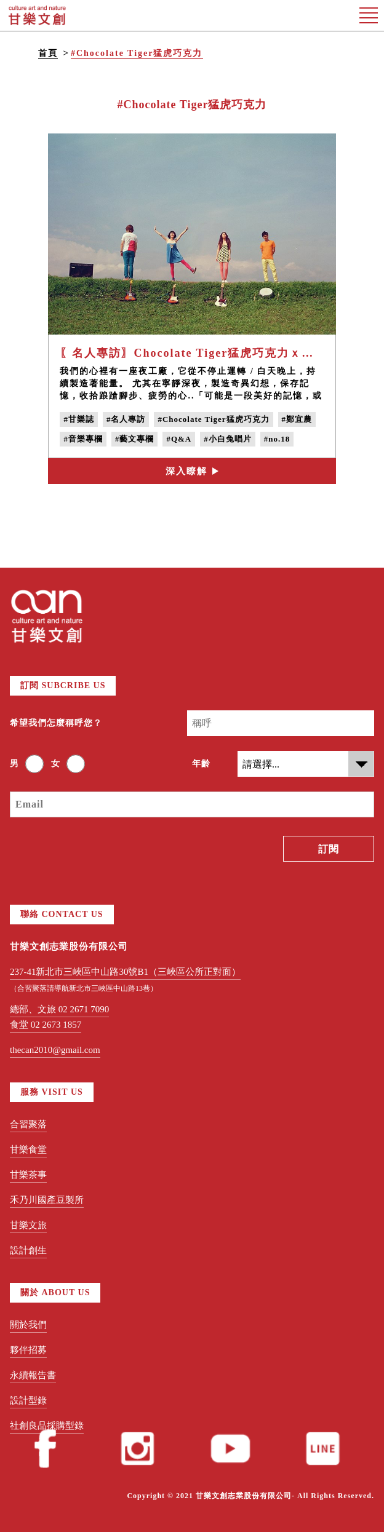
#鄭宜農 (297, 419)
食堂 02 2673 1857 (45, 1025)
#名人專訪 (126, 419)
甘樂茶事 (28, 1175)
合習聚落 (28, 1124)
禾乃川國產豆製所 (47, 1200)
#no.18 (277, 438)
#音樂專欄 (83, 438)
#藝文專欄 (134, 438)
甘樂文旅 (28, 1225)
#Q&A (178, 438)
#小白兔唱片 (228, 438)
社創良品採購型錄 (47, 1426)
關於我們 (28, 1325)
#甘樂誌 (78, 419)
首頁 (48, 53)
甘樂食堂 (28, 1149)
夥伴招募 (28, 1350)
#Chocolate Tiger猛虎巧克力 (137, 53)
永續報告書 (33, 1375)
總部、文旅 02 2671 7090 (59, 1009)
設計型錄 (28, 1400)
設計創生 (28, 1250)
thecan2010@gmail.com (55, 1050)
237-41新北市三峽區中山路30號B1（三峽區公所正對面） (125, 972)
